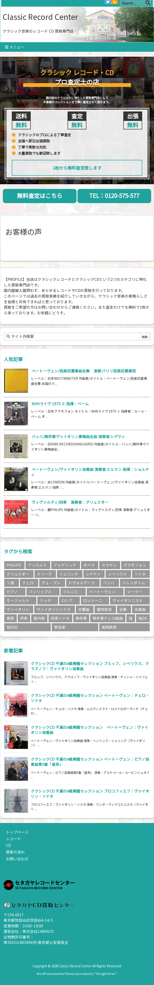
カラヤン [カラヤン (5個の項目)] (109, 565)
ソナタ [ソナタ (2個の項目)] (140, 574)
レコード (13, 838)
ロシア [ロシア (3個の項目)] (67, 600)
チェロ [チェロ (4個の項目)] (28, 582)
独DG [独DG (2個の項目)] (142, 618)
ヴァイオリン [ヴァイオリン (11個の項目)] (18, 609)
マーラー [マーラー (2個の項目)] (134, 591)
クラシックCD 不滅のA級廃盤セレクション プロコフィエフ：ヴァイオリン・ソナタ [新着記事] (90, 793)
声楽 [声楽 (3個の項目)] (24, 618)
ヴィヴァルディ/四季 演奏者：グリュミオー (70, 502)
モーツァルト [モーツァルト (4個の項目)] (18, 600)
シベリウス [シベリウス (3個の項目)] (117, 574)
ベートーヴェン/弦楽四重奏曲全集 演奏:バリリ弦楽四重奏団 (84, 371)
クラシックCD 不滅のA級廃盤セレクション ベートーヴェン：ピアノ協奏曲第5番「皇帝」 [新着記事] (90, 761)
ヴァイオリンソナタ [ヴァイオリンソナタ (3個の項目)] (54, 609)
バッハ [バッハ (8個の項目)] (108, 582)
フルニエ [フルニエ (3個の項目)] (70, 591)
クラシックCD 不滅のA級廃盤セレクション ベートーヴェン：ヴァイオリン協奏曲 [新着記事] (89, 730)
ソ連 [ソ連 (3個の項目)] (10, 582)
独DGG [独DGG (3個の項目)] (12, 627)
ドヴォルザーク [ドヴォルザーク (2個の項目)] (81, 582)
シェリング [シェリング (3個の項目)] (68, 574)
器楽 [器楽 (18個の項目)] (10, 618)
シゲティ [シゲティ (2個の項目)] (93, 574)
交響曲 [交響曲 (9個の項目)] (84, 609)
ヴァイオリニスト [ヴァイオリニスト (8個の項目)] (127, 600)
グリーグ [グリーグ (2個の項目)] (44, 574)
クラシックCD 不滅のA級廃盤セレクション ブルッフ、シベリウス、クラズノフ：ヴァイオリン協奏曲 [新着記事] (90, 666)
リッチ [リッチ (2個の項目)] (45, 600)
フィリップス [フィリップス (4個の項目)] (40, 591)
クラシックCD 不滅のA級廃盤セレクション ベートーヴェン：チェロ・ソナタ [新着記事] (90, 698)
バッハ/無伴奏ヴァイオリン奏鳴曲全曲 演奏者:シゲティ (78, 436)
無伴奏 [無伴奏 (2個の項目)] (81, 618)
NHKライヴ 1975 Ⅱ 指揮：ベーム (60, 403)
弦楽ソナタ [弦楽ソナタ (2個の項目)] (60, 618)
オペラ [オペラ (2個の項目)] (89, 565)
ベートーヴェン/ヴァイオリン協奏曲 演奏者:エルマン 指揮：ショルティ (90, 472)
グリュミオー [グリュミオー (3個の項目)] (18, 574)
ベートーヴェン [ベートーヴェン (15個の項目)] (102, 591)
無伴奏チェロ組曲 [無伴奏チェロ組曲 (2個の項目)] (108, 618)
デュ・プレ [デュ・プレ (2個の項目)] (51, 582)
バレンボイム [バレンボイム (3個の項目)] (133, 582)
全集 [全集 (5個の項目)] (123, 609)
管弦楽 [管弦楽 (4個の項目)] (59, 627)
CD (8, 845)
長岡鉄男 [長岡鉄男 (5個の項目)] (109, 627)
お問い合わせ (17, 858)
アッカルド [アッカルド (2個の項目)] (37, 565)
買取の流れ (15, 852)
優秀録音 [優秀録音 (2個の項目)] (104, 609)
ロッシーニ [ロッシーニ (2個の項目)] (92, 600)
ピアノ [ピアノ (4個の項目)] (12, 591)
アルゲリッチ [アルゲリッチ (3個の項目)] (65, 565)
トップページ (17, 832)
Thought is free (105, 974)
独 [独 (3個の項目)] (131, 618)
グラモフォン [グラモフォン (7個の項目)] (135, 565)
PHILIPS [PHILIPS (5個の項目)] (14, 565)
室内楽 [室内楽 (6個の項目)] (39, 618)
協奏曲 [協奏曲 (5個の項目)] (140, 609)
